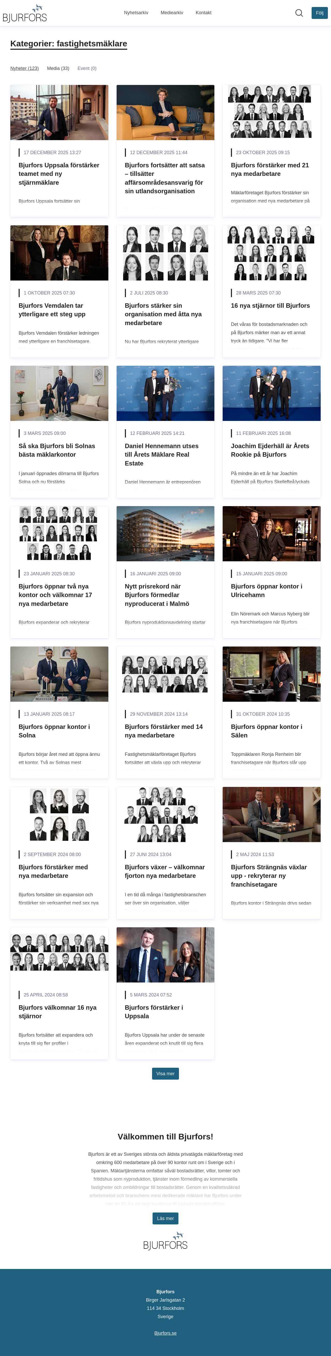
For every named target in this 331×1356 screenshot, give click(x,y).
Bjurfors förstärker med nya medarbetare (53, 871)
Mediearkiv (172, 12)
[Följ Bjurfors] (320, 13)
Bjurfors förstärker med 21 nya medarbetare (270, 169)
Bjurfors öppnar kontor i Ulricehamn (266, 591)
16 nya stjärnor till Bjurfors (270, 305)
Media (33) (58, 68)
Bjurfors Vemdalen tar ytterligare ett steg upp (52, 310)
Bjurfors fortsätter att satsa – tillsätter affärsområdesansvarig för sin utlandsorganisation (165, 178)
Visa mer (165, 1073)
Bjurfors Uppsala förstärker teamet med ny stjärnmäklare (59, 174)
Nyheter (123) (24, 68)
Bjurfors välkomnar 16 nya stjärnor (57, 1012)
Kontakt (204, 12)
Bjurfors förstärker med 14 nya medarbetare (164, 731)
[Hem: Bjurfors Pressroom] (25, 13)
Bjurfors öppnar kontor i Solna (54, 731)
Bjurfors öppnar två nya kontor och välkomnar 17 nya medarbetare (55, 595)
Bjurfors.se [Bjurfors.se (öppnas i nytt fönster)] (165, 1333)
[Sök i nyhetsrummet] (299, 13)
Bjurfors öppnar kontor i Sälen (266, 731)
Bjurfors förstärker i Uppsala (154, 1012)
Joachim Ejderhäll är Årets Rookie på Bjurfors (270, 450)
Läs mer (165, 1218)
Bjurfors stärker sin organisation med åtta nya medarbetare (163, 314)
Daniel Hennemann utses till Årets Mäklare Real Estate (162, 454)
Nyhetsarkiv (136, 12)
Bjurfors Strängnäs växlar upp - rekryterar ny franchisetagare (269, 876)
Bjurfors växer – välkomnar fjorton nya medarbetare (165, 871)
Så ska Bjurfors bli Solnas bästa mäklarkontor (57, 450)
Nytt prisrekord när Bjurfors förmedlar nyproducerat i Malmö (157, 595)
